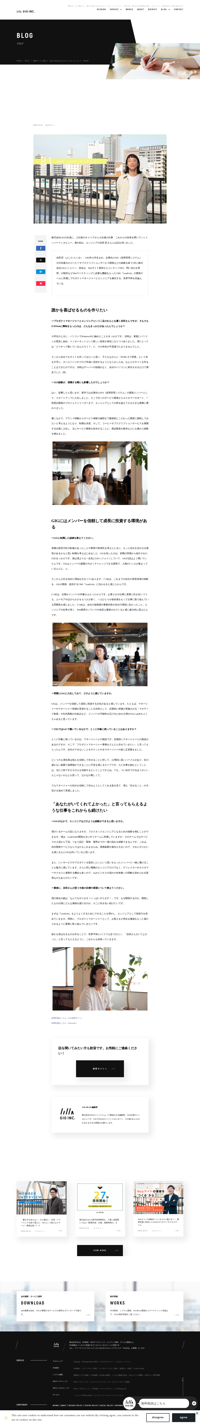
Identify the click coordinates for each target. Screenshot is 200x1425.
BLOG (27, 61)
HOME (19, 61)
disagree (156, 1418)
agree (182, 1418)
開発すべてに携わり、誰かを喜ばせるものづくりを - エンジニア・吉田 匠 (61, 61)
